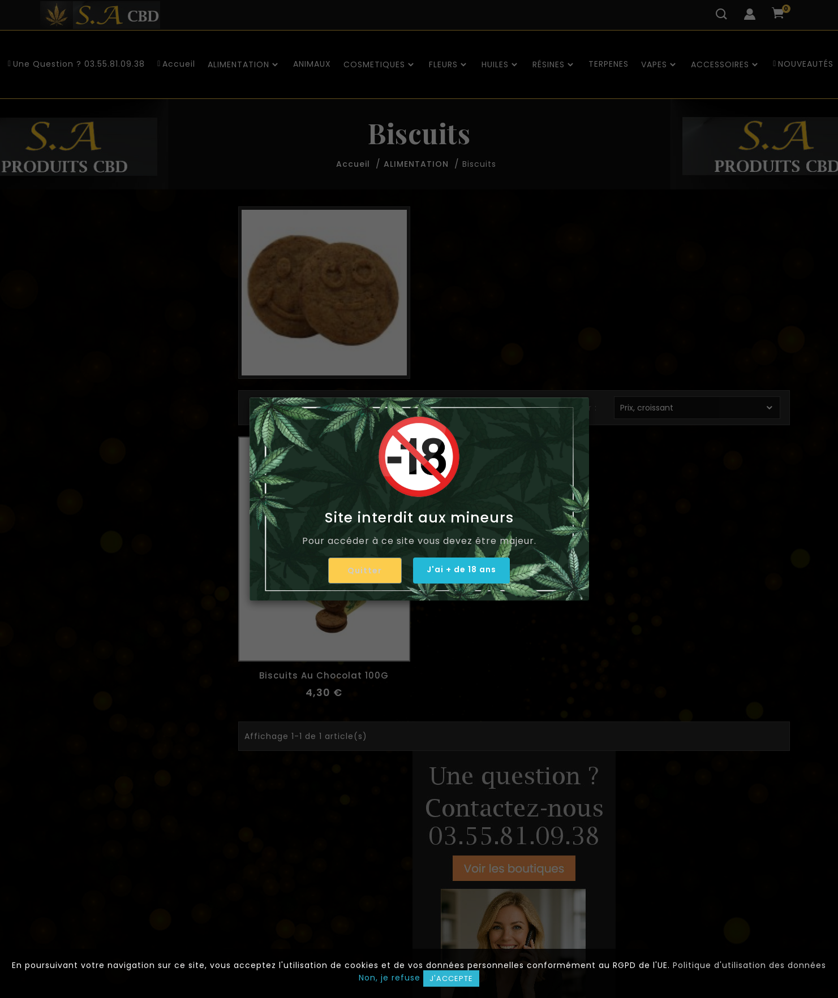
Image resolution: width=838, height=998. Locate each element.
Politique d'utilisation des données (749, 965)
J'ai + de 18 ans (461, 570)
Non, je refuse (389, 978)
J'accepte (451, 978)
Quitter (362, 570)
